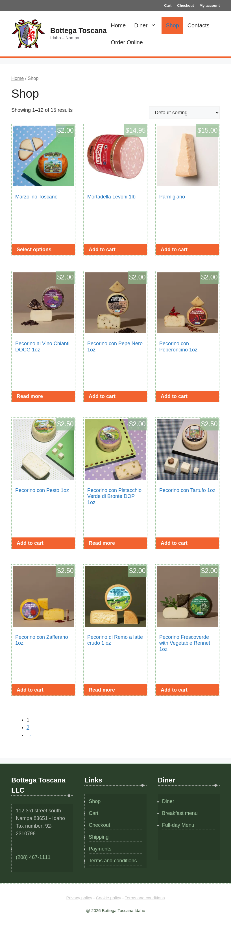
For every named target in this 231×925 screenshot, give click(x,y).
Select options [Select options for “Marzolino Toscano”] (34, 249)
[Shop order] (184, 112)
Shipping (98, 837)
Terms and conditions (113, 860)
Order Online (127, 42)
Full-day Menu (178, 825)
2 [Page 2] (28, 727)
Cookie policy (108, 897)
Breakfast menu (180, 813)
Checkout (185, 5)
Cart (167, 5)
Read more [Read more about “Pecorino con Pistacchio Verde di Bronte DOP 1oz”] (102, 543)
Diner (148, 25)
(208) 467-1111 (33, 857)
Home (118, 25)
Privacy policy (79, 897)
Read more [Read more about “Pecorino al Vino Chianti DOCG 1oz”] (30, 396)
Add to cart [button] (102, 249)
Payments (100, 849)
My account (209, 5)
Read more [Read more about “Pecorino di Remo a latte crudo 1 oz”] (102, 690)
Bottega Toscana (78, 30)
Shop (172, 25)
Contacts (199, 25)
